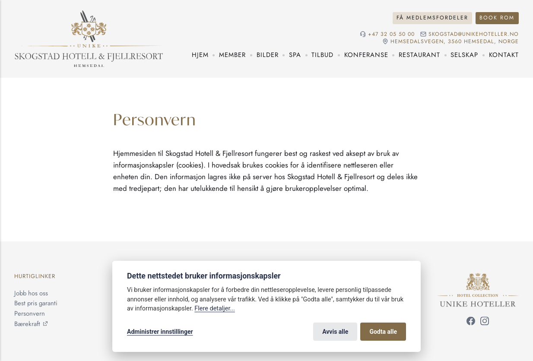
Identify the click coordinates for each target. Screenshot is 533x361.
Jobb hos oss (31, 293)
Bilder (268, 55)
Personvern (29, 313)
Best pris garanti (35, 303)
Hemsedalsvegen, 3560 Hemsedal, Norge (454, 41)
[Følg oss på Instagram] (484, 323)
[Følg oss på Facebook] (470, 323)
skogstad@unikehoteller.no (473, 34)
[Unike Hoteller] (478, 278)
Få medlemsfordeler (432, 18)
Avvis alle (335, 331)
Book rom (496, 18)
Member (232, 55)
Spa (295, 55)
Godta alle (383, 331)
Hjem (200, 55)
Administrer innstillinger (160, 331)
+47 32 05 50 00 (391, 34)
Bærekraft (27, 324)
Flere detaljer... (214, 308)
